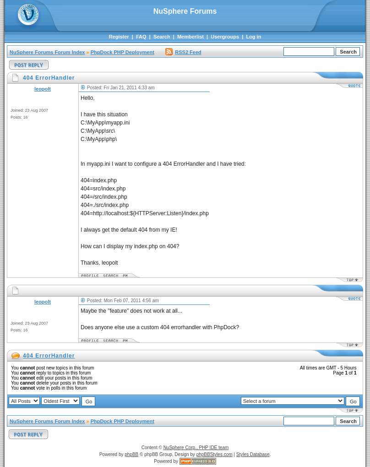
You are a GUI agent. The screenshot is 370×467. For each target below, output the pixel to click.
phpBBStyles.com (214, 454)
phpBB (131, 454)
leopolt (42, 89)
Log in (253, 36)
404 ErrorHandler (49, 356)
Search (161, 36)
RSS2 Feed (183, 52)
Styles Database (253, 454)
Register (119, 36)
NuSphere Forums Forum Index (47, 52)
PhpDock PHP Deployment (122, 52)
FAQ (141, 36)
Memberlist (190, 36)
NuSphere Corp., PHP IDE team (196, 447)
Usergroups (225, 36)
